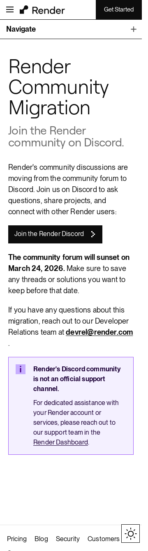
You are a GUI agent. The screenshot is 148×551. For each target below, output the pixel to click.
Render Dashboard (60, 442)
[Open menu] (10, 9)
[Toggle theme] (130, 533)
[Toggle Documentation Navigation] (71, 29)
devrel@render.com (99, 332)
